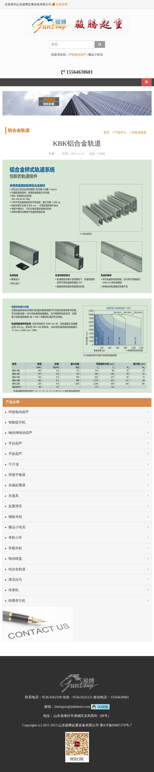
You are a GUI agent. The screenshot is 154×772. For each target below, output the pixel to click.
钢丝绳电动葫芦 (20, 433)
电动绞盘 (15, 558)
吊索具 (13, 496)
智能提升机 (16, 422)
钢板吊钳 (15, 517)
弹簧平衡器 (16, 475)
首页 (106, 132)
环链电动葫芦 (77, 54)
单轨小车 (15, 537)
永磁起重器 (16, 485)
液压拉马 (15, 579)
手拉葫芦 (15, 443)
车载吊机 (15, 548)
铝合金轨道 (139, 132)
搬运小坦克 (95, 54)
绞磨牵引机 (16, 600)
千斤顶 (13, 464)
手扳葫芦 (15, 454)
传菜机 (13, 590)
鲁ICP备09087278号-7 (116, 725)
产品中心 (120, 132)
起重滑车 (15, 506)
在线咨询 (59, 4)
